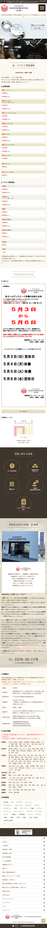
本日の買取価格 (6, 857)
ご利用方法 (5, 845)
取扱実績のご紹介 (7, 853)
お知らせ (4, 842)
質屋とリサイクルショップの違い (11, 876)
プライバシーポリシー (8, 898)
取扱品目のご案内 (7, 849)
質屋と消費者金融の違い (9, 872)
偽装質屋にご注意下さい (9, 880)
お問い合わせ (6, 895)
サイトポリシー (6, 902)
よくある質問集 (6, 861)
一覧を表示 (24, 411)
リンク (4, 906)
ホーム (4, 838)
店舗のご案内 (6, 891)
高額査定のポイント (7, 864)
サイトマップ (6, 910)
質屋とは (4, 868)
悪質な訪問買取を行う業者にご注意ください (14, 883)
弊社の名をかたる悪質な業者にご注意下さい (14, 887)
